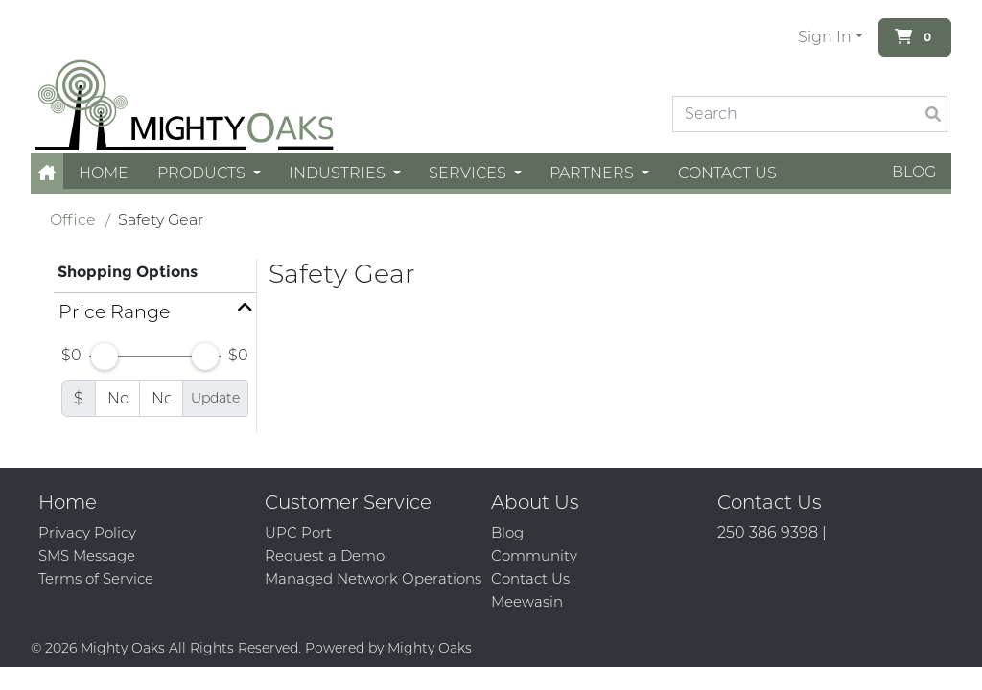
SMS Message (86, 555)
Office (73, 220)
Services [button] (469, 173)
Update (215, 397)
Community (534, 555)
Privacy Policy (87, 532)
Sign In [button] (825, 37)
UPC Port (298, 532)
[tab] (155, 312)
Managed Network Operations (373, 578)
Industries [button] (339, 173)
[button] (47, 173)
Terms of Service (95, 578)
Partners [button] (593, 173)
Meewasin (527, 601)
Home (104, 173)
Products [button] (203, 173)
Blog (914, 172)
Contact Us (727, 173)
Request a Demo (325, 555)
